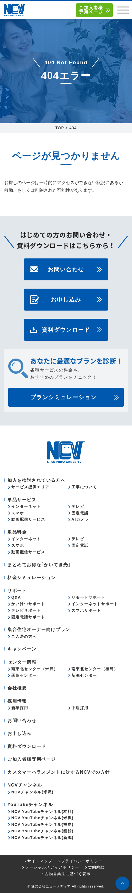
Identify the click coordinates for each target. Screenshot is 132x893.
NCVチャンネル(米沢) (32, 792)
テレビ (78, 506)
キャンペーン (22, 649)
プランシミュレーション (63, 397)
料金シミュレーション (31, 577)
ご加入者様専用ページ (91, 10)
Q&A (16, 597)
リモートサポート (88, 597)
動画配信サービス (28, 519)
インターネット (26, 506)
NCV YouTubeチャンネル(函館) (42, 831)
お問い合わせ (66, 269)
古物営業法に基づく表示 (67, 874)
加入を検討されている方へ (36, 480)
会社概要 (17, 688)
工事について (84, 487)
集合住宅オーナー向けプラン (38, 629)
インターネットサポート (95, 604)
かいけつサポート (28, 604)
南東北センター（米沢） (34, 669)
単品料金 (17, 532)
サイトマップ (39, 861)
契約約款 (96, 867)
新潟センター (84, 675)
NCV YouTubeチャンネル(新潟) (42, 837)
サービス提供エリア (30, 487)
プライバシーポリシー (82, 861)
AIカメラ (80, 519)
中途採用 (80, 708)
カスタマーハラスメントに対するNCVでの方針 (58, 772)
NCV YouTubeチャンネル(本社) (42, 811)
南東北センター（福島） (95, 669)
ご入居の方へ (24, 636)
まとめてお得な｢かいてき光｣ (39, 564)
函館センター (24, 675)
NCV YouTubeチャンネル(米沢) (42, 818)
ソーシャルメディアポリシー (52, 867)
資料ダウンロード (66, 330)
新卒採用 (19, 708)
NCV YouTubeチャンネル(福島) (42, 824)
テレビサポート (26, 610)
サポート (17, 590)
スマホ (17, 513)
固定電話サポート (28, 617)
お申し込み (66, 300)
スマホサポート (86, 610)
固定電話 (80, 513)
